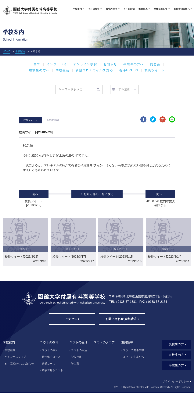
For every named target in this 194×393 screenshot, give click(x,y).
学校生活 (62, 70)
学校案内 (20, 51)
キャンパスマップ (15, 356)
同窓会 (155, 64)
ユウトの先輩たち (133, 356)
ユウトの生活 (79, 350)
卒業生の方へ (133, 64)
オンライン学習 (85, 64)
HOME (6, 51)
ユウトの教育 (50, 350)
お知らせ (110, 64)
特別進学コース (51, 356)
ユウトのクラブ (104, 342)
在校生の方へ (39, 70)
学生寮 (75, 363)
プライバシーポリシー (175, 381)
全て (37, 64)
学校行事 (76, 356)
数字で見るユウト (52, 370)
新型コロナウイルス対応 (94, 70)
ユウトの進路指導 (133, 350)
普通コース (48, 363)
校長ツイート (155, 70)
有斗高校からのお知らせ (19, 363)
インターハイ (57, 64)
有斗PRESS (128, 70)
